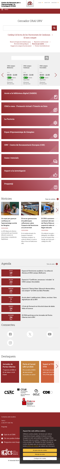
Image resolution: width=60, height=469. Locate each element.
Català (39, 2)
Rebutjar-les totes (40, 454)
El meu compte (30, 37)
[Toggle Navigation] (4, 9)
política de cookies (32, 446)
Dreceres (54, 2)
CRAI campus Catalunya (27, 67)
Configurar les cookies (40, 458)
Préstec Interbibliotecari (42, 46)
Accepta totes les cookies (40, 450)
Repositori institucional (41, 42)
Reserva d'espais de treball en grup (20, 42)
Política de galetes (38, 466)
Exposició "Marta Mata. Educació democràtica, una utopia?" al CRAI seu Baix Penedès (38, 295)
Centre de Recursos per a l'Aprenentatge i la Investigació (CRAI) (10, 4)
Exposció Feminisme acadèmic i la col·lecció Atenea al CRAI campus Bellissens (37, 277)
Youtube (49, 339)
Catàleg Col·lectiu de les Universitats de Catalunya (29, 35)
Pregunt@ (4, 432)
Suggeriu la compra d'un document (21, 46)
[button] (3, 75)
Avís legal (27, 466)
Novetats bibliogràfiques (21, 44)
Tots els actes (51, 269)
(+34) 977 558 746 (7, 428)
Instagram (9, 348)
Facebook (9, 339)
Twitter (29, 339)
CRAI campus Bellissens (11, 67)
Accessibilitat (48, 466)
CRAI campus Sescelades (44, 67)
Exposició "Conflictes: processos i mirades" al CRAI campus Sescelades (38, 286)
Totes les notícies (50, 204)
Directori (47, 2)
